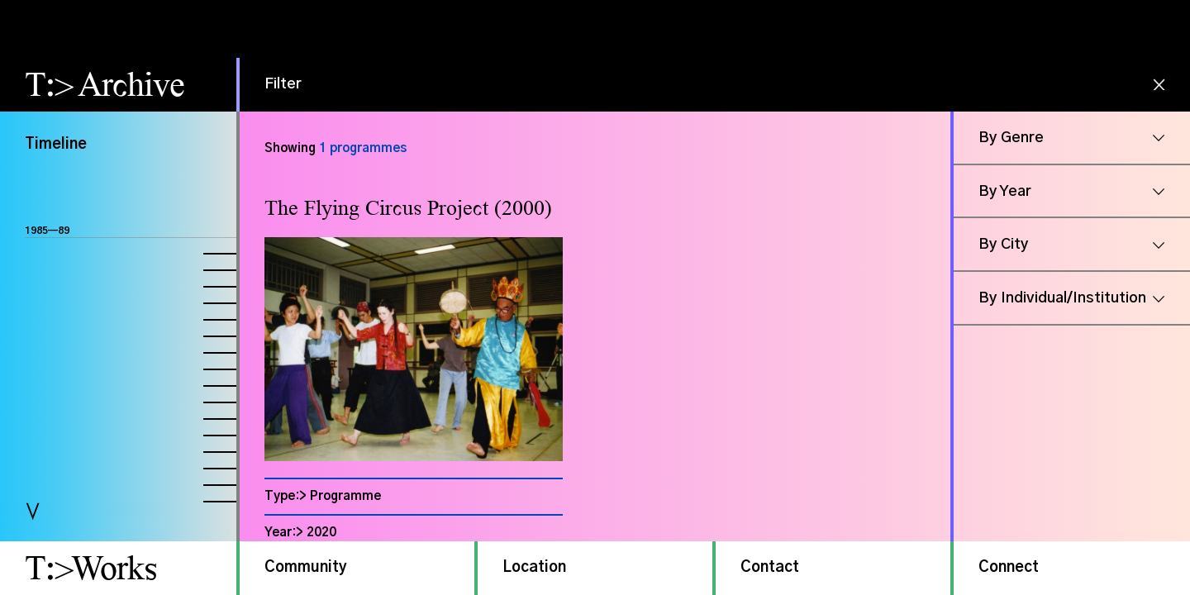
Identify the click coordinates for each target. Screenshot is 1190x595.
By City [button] (1003, 244)
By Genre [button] (1011, 138)
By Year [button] (1004, 191)
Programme (345, 496)
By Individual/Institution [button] (1062, 298)
